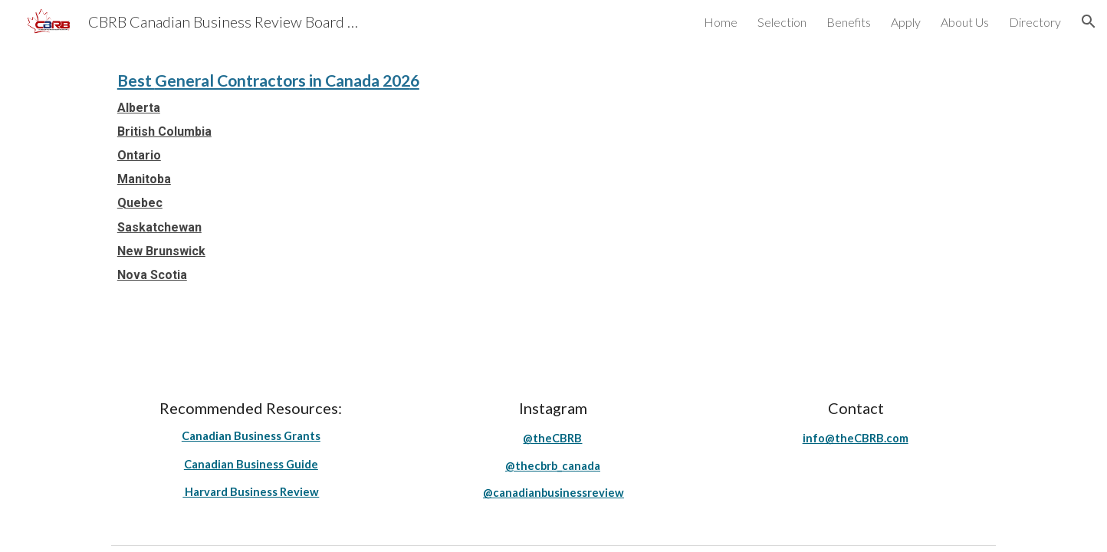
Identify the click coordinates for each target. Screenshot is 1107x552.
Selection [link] (781, 22)
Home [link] (720, 22)
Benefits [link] (848, 22)
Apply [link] (906, 22)
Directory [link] (1035, 22)
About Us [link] (965, 22)
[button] (1088, 21)
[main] (553, 174)
